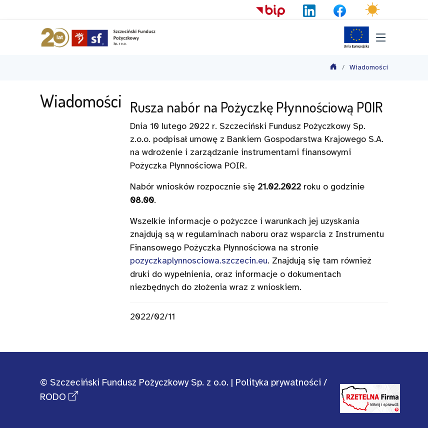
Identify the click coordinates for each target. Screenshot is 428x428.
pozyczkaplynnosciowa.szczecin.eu (199, 261)
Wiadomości (369, 68)
